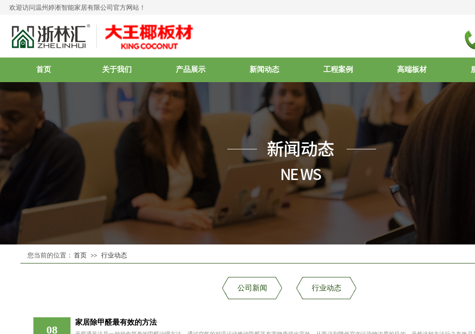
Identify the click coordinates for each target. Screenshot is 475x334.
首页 (80, 255)
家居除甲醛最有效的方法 (116, 322)
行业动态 (114, 255)
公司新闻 (252, 288)
